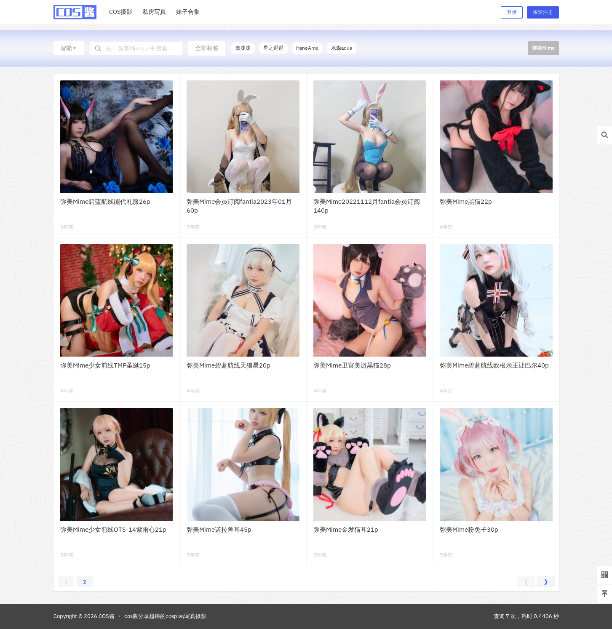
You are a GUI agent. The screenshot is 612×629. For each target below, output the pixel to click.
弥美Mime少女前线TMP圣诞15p (105, 365)
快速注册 (543, 12)
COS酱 (106, 616)
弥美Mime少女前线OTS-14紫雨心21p (113, 529)
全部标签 (207, 48)
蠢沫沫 (243, 48)
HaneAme (307, 48)
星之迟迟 (273, 48)
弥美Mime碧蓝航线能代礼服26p (105, 201)
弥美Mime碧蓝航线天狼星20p (228, 365)
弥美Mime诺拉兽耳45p (219, 529)
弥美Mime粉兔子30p (469, 529)
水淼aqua (341, 48)
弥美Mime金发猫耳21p (345, 529)
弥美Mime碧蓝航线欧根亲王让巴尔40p (494, 365)
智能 (68, 48)
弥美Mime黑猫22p (466, 201)
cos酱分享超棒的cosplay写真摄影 (165, 616)
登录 (512, 12)
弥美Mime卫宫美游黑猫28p (352, 365)
